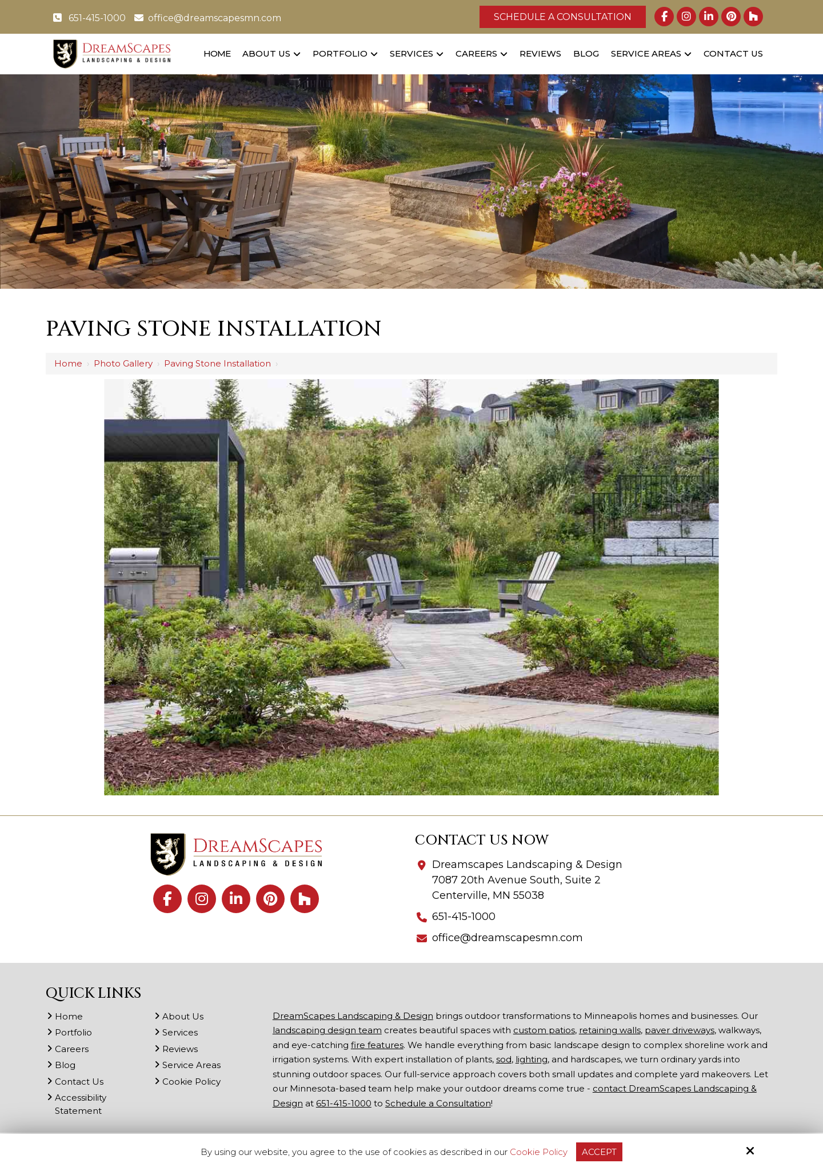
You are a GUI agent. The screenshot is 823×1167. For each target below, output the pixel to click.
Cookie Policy (539, 1152)
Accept (599, 1151)
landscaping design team (327, 1030)
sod (504, 1059)
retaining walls (610, 1030)
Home (68, 363)
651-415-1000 (89, 18)
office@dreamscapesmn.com (207, 18)
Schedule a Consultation (563, 16)
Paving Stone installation (217, 363)
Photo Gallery (123, 363)
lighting (532, 1059)
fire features (377, 1044)
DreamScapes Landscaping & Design (353, 1015)
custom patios (544, 1030)
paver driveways (679, 1030)
